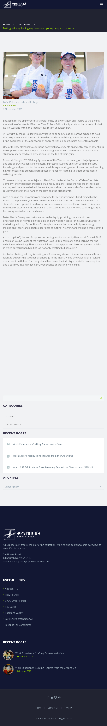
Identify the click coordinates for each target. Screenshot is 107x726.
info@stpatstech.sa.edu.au (34, 561)
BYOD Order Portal (15, 600)
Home (38, 708)
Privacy (68, 708)
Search (101, 398)
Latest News (10, 105)
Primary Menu (101, 4)
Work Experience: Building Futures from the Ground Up (43, 455)
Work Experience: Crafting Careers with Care (37, 444)
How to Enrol (12, 594)
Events (10, 416)
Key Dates (10, 606)
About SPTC (11, 588)
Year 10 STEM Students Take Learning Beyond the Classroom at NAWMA (53, 467)
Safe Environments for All (19, 618)
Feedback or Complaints (18, 624)
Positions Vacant (14, 612)
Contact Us (53, 708)
